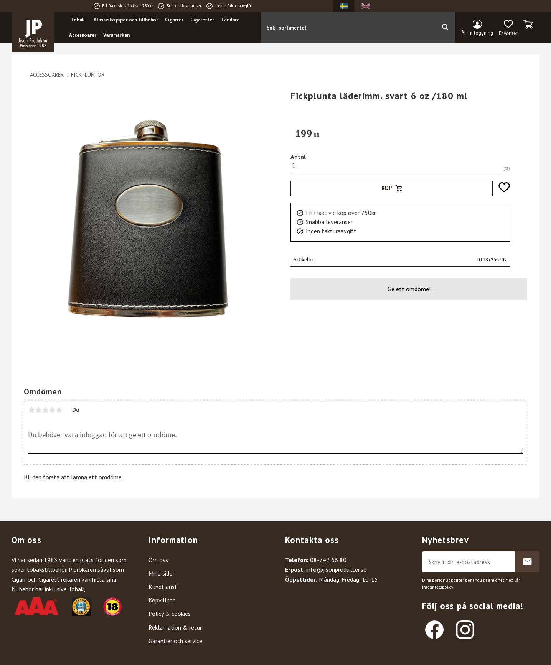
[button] (508, 28)
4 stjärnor (52, 409)
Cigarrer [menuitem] (174, 20)
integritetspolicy (437, 587)
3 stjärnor (45, 409)
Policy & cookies (169, 613)
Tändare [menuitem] (230, 20)
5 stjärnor (59, 409)
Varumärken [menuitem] (116, 35)
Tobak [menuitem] (78, 20)
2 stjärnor (38, 409)
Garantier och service (175, 641)
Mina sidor (161, 573)
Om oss (158, 560)
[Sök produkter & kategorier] (347, 27)
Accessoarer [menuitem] (82, 35)
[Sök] (444, 27)
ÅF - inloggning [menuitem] (477, 33)
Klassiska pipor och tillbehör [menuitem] (126, 20)
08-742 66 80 (328, 560)
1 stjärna (31, 409)
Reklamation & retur (175, 627)
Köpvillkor (161, 600)
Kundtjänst (162, 587)
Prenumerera (527, 561)
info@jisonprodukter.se (336, 569)
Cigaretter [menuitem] (202, 20)
